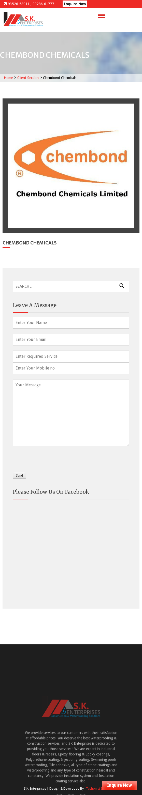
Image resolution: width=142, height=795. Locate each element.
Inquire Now (75, 4)
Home (8, 78)
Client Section (28, 78)
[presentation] (51, 458)
